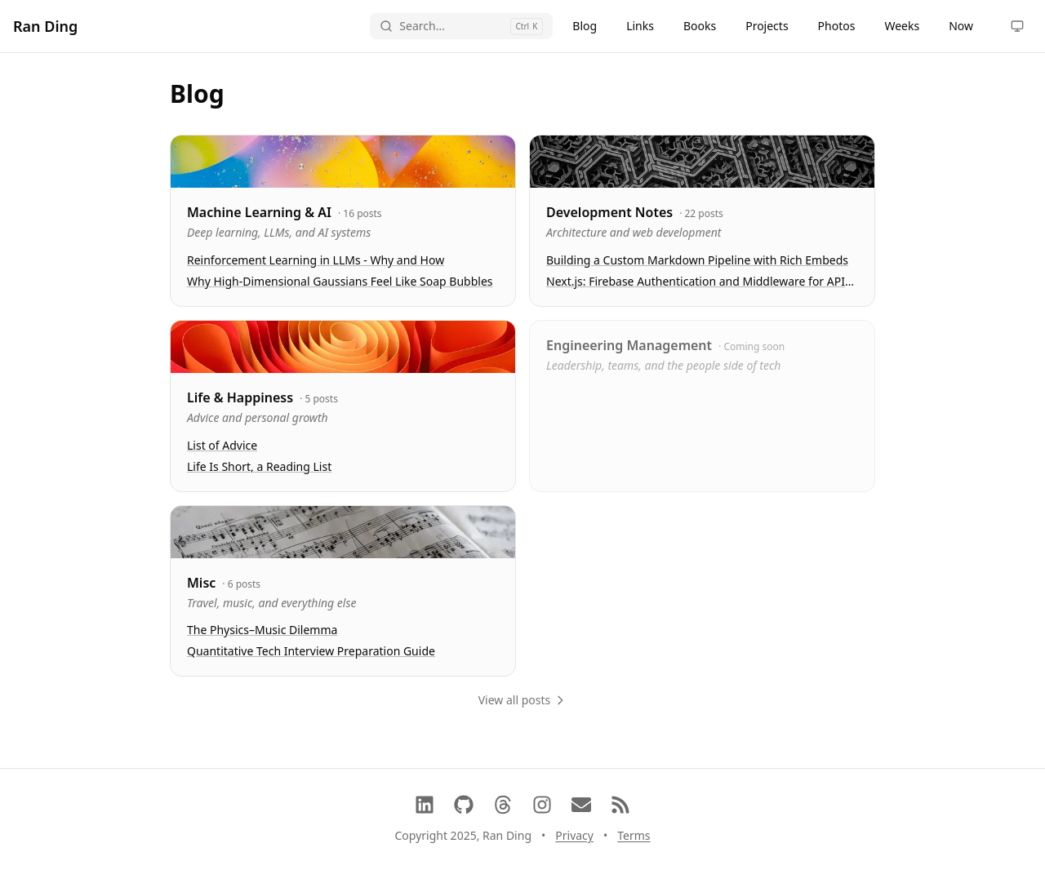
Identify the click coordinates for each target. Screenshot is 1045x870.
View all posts (522, 700)
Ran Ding (45, 26)
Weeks (901, 25)
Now (961, 25)
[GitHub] (464, 805)
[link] (343, 221)
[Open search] (461, 26)
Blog (584, 25)
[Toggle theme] (1017, 26)
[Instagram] (542, 805)
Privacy (574, 835)
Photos (837, 25)
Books (699, 25)
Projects (766, 25)
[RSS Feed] (620, 805)
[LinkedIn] (424, 805)
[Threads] (503, 805)
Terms (633, 835)
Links (640, 25)
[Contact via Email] (581, 805)
